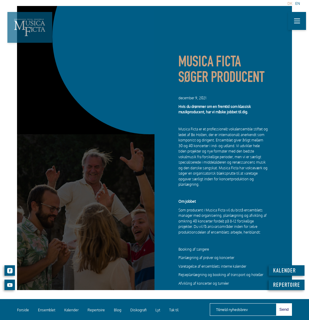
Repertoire (96, 310)
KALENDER (284, 271)
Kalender (71, 310)
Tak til (173, 310)
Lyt (157, 310)
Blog (117, 310)
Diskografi (138, 310)
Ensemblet (46, 310)
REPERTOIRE (286, 286)
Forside (23, 310)
